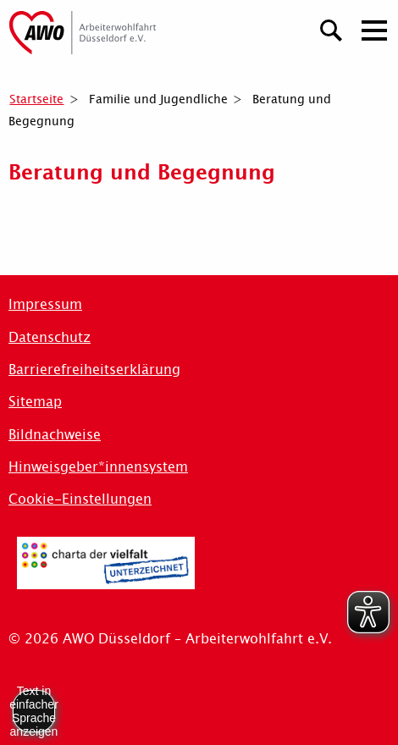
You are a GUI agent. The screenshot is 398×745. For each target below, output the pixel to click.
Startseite (36, 99)
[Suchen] (331, 28)
